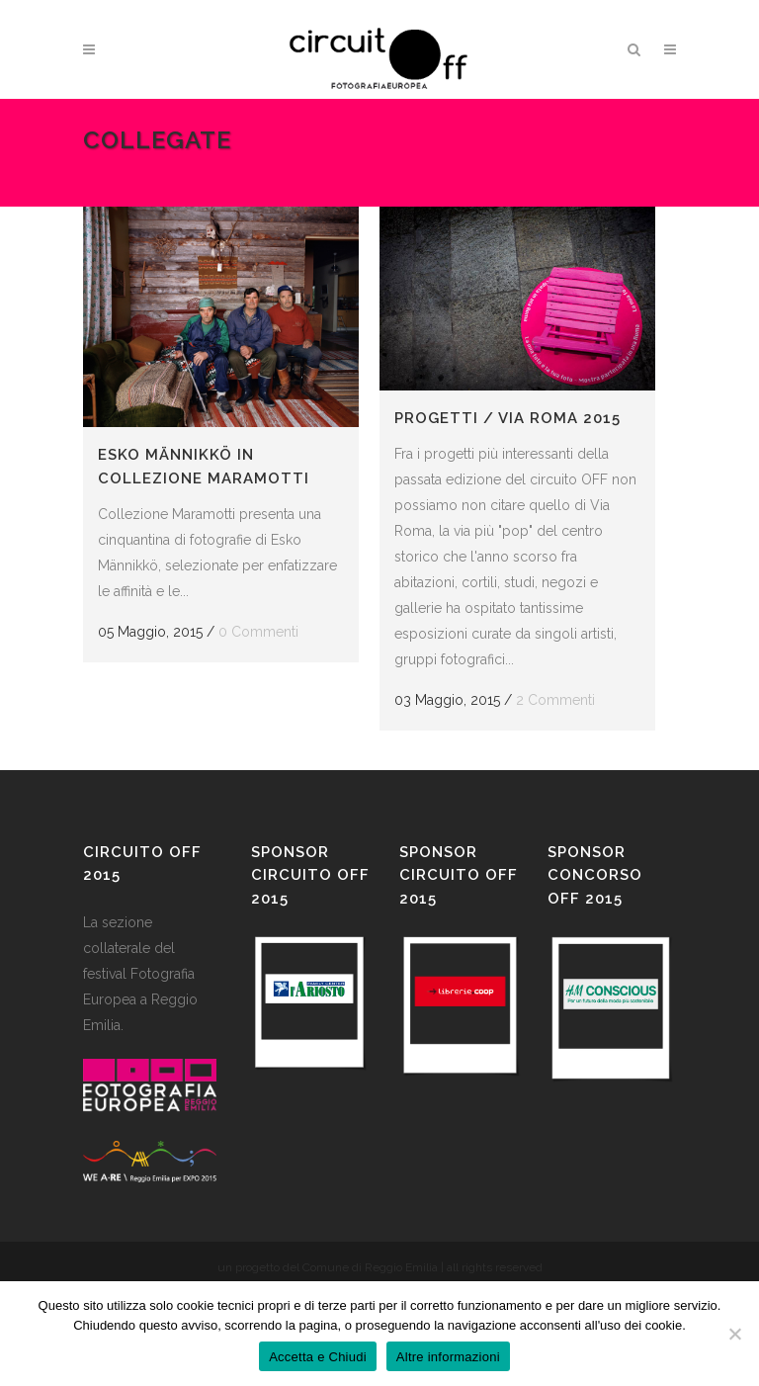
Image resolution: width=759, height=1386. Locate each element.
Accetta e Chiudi (318, 1356)
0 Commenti (258, 632)
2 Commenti (555, 700)
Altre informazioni (448, 1356)
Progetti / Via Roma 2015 (507, 418)
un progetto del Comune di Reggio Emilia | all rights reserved (380, 1267)
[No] (734, 1333)
